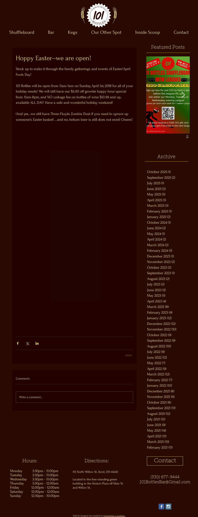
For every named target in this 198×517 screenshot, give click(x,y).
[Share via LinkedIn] (37, 343)
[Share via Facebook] (18, 343)
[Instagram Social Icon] (168, 507)
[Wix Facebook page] (161, 507)
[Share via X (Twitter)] (27, 343)
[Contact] (165, 461)
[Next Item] (183, 95)
